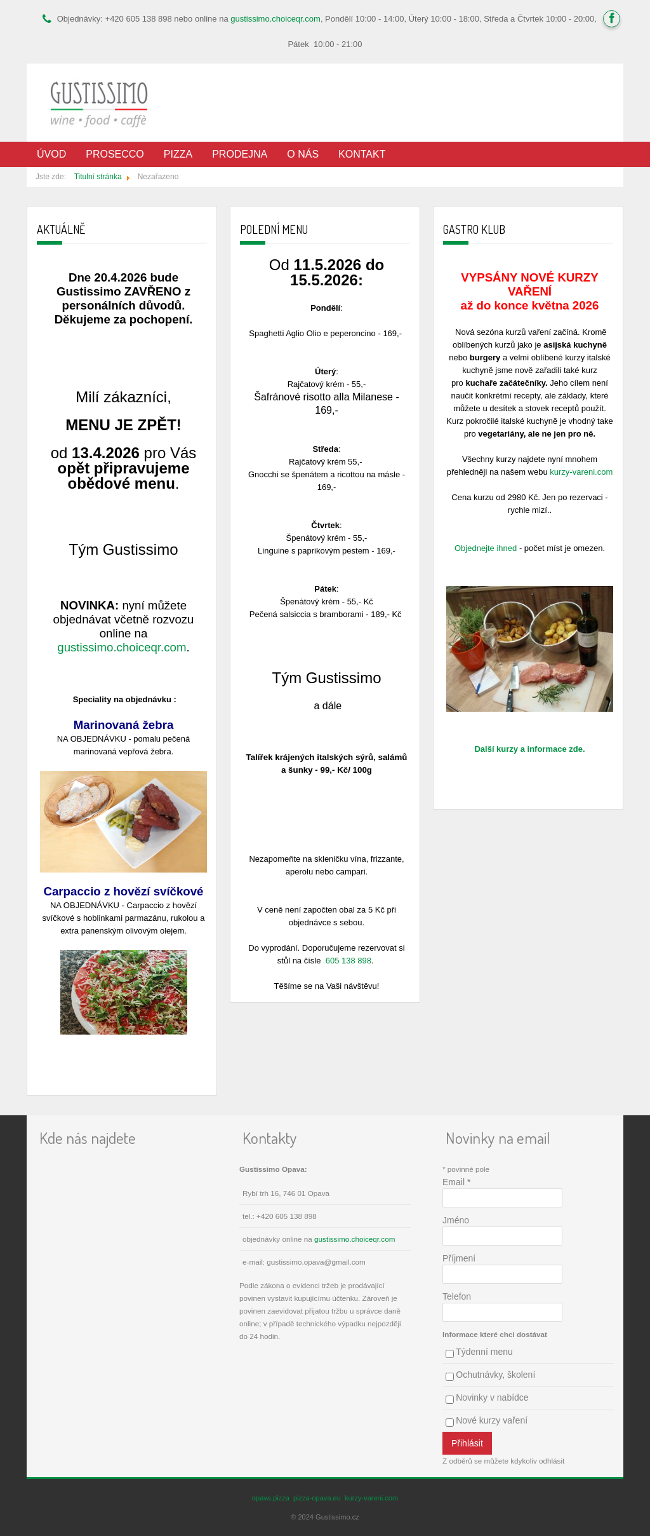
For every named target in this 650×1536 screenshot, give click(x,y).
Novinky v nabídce (492, 1397)
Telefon (456, 1296)
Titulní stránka (98, 176)
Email (456, 1182)
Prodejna (239, 154)
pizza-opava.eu (317, 1498)
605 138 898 (348, 960)
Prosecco (115, 154)
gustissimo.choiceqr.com (275, 19)
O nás (303, 154)
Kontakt (361, 154)
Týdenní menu (484, 1352)
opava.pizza (270, 1498)
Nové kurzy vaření (491, 1420)
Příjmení (458, 1258)
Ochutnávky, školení (495, 1374)
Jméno (455, 1220)
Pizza (178, 154)
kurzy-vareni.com (581, 472)
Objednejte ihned (485, 548)
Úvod (51, 154)
